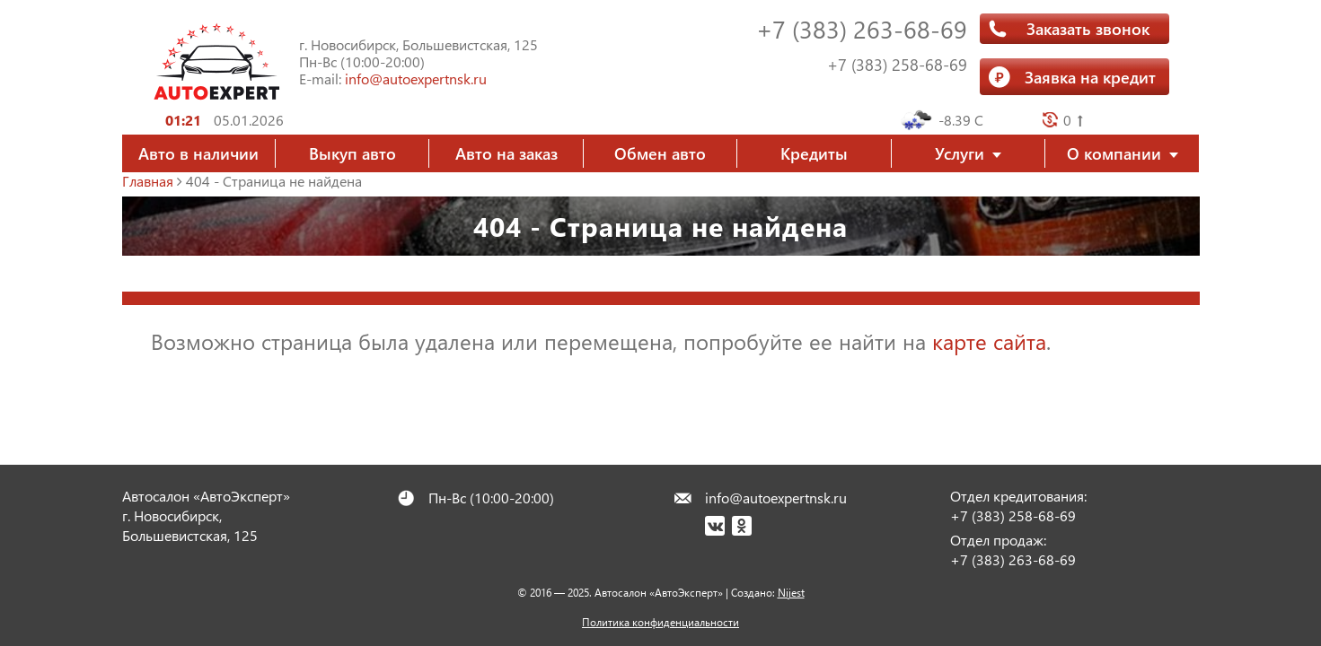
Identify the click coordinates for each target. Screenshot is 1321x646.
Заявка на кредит (1090, 76)
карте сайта (989, 341)
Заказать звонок (1087, 28)
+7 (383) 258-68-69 (897, 64)
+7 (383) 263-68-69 (861, 28)
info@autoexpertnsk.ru (416, 78)
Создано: (768, 592)
